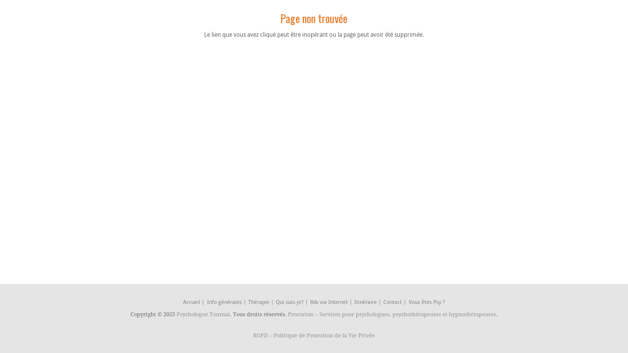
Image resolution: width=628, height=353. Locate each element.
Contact (392, 301)
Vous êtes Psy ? (427, 301)
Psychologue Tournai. (205, 314)
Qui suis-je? (290, 301)
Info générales (224, 301)
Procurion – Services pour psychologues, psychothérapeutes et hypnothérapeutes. (392, 314)
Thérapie (258, 301)
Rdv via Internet (329, 301)
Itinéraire (365, 301)
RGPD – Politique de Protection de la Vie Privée (314, 335)
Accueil (191, 301)
